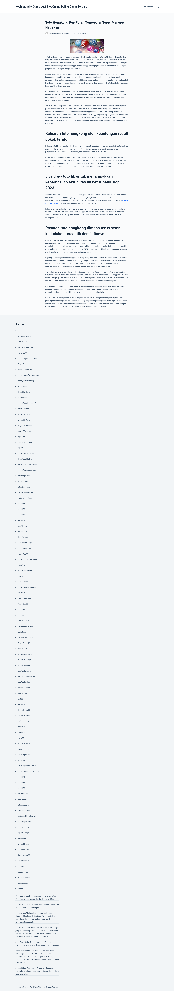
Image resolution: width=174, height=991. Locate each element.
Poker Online (23, 364)
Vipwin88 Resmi (24, 336)
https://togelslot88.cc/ (27, 403)
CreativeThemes (52, 987)
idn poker (21, 704)
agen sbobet (23, 883)
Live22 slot (22, 732)
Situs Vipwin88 (24, 877)
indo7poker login (24, 682)
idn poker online (24, 794)
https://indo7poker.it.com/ (28, 559)
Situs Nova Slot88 (25, 571)
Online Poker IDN (24, 710)
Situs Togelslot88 (25, 755)
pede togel (22, 632)
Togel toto (22, 760)
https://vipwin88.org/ (26, 381)
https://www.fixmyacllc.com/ (29, 375)
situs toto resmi (24, 487)
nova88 (21, 738)
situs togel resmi (24, 476)
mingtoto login (23, 827)
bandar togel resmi (25, 492)
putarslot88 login (24, 660)
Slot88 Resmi (23, 531)
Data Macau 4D (24, 621)
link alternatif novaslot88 (27, 465)
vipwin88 (21, 437)
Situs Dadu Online (30, 916)
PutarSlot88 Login (25, 543)
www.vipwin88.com (25, 347)
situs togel (22, 838)
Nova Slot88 (22, 565)
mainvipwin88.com (25, 442)
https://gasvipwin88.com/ (28, 453)
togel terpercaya (24, 822)
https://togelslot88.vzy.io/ (28, 359)
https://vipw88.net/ (25, 370)
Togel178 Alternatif (25, 426)
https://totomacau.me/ (27, 470)
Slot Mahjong (23, 537)
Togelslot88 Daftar (25, 654)
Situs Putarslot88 (24, 861)
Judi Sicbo (22, 615)
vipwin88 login (23, 833)
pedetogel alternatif (25, 626)
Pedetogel (19, 896)
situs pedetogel (24, 805)
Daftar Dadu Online (25, 637)
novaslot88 (22, 353)
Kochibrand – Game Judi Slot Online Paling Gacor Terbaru (51, 6)
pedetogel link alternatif (27, 816)
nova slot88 (22, 727)
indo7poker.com (24, 671)
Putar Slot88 (23, 554)
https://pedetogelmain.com (28, 771)
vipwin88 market (24, 431)
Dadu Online (22, 610)
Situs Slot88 (22, 386)
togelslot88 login (24, 665)
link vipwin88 (23, 872)
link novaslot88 (24, 855)
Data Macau (22, 342)
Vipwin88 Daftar (24, 420)
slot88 (20, 699)
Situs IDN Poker (24, 716)
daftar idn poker (24, 688)
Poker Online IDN (24, 643)
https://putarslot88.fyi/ (27, 587)
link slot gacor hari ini (26, 677)
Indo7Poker (22, 526)
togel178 (21, 504)
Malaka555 (22, 398)
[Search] (158, 7)
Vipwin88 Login (24, 844)
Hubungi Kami (148, 6)
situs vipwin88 (23, 409)
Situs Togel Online (25, 459)
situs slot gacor (24, 749)
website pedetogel (25, 498)
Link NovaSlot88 (24, 598)
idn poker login (23, 520)
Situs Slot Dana (24, 392)
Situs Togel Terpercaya (27, 766)
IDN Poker (45, 928)
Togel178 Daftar (24, 414)
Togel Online (82, 33)
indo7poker (22, 799)
